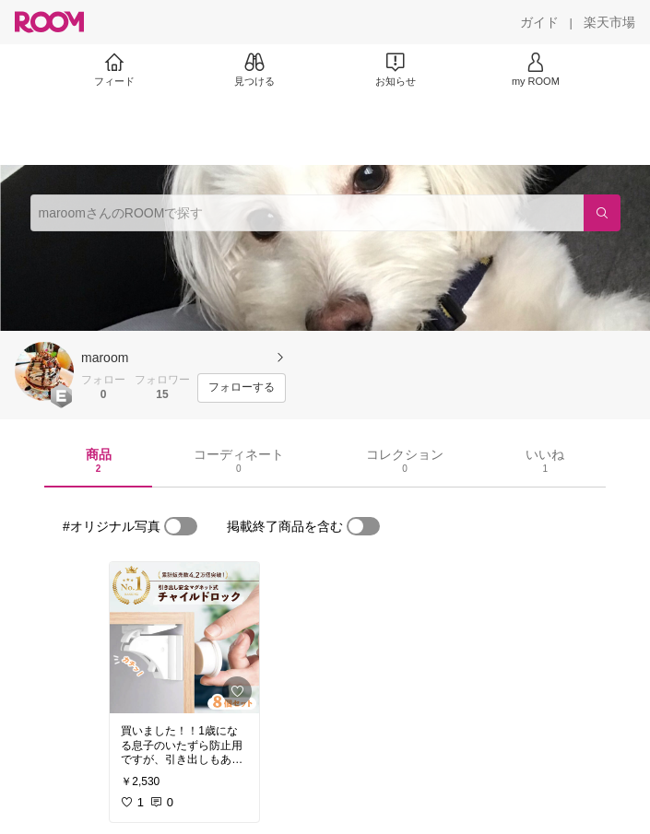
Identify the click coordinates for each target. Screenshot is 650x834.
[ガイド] (539, 22)
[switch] (180, 526)
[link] (184, 637)
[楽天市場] (609, 22)
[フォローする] (241, 388)
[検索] (602, 212)
